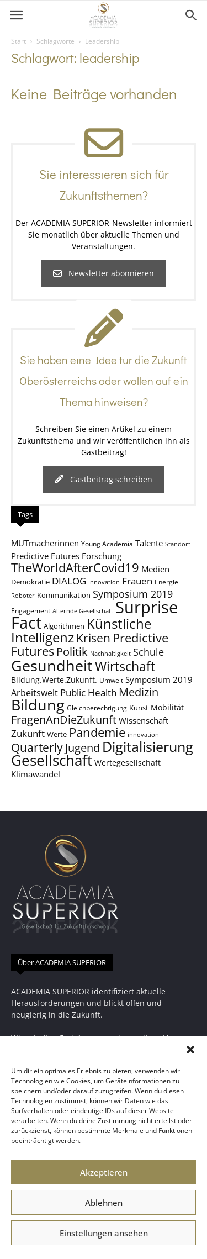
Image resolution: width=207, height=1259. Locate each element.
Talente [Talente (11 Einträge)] (149, 543)
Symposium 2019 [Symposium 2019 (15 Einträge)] (133, 593)
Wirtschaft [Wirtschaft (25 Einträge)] (125, 666)
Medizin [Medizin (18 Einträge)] (138, 691)
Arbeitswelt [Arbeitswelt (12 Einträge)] (34, 693)
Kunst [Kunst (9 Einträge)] (138, 708)
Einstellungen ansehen (104, 1233)
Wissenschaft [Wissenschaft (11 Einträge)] (143, 720)
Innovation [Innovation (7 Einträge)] (104, 582)
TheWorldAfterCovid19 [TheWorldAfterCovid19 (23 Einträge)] (75, 567)
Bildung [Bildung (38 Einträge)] (38, 704)
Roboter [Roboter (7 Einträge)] (23, 595)
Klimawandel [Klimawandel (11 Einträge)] (35, 773)
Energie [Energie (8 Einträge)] (166, 581)
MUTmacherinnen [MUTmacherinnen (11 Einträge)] (45, 543)
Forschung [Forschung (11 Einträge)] (101, 555)
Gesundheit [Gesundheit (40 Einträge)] (52, 665)
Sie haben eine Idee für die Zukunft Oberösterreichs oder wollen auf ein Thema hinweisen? (103, 380)
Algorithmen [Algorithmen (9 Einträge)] (64, 626)
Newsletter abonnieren (103, 273)
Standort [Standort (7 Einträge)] (177, 544)
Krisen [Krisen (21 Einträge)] (93, 638)
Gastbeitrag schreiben (103, 479)
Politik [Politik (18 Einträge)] (72, 651)
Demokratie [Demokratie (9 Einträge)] (30, 582)
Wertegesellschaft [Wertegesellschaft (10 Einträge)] (127, 762)
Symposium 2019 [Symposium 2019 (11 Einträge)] (159, 679)
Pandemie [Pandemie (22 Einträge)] (97, 732)
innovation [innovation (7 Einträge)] (143, 735)
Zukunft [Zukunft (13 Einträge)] (28, 733)
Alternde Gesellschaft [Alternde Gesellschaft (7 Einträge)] (82, 611)
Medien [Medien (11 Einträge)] (155, 569)
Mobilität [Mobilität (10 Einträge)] (167, 707)
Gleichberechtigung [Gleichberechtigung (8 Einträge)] (97, 707)
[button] (190, 1049)
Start (18, 41)
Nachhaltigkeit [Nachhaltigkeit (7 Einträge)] (110, 653)
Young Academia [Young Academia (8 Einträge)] (107, 543)
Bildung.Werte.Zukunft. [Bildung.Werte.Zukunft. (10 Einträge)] (54, 680)
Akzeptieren (104, 1172)
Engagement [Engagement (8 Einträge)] (30, 610)
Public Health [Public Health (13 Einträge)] (88, 692)
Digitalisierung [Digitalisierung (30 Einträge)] (147, 747)
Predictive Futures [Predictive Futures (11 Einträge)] (45, 555)
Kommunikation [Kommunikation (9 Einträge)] (64, 595)
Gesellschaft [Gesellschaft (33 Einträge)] (51, 760)
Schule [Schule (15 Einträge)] (148, 652)
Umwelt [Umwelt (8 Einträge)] (111, 680)
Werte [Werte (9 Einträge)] (57, 734)
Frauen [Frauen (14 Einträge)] (137, 581)
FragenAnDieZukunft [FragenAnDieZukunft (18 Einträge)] (63, 719)
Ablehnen (104, 1202)
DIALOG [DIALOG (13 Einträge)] (69, 581)
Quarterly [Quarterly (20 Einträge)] (37, 747)
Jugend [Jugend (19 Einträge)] (82, 747)
